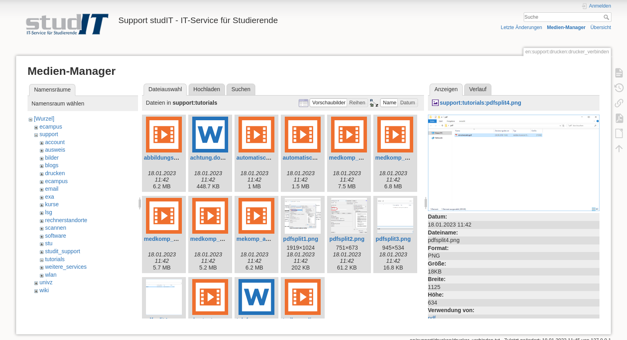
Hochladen (206, 89)
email (51, 189)
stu (49, 243)
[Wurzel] (44, 118)
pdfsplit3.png (393, 239)
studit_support (62, 251)
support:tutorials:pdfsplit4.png (480, 103)
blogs (51, 165)
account (55, 142)
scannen (55, 228)
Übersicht (600, 27)
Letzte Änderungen (521, 27)
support (48, 134)
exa (49, 196)
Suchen (240, 89)
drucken (55, 173)
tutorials (55, 259)
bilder (52, 157)
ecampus (50, 126)
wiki (44, 290)
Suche (607, 17)
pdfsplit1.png (300, 239)
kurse (52, 204)
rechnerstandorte (66, 220)
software (55, 236)
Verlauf (478, 89)
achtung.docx (208, 157)
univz (46, 282)
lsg (48, 212)
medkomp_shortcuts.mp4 (224, 239)
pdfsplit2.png (347, 239)
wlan (51, 275)
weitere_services (66, 267)
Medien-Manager (566, 27)
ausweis (55, 150)
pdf (432, 318)
